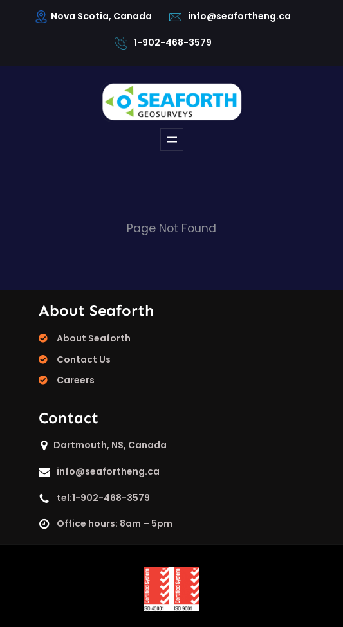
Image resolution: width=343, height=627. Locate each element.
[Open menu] (171, 139)
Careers (76, 380)
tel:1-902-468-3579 (103, 497)
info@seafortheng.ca (239, 16)
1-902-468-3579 (173, 42)
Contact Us (84, 359)
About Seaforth (94, 338)
